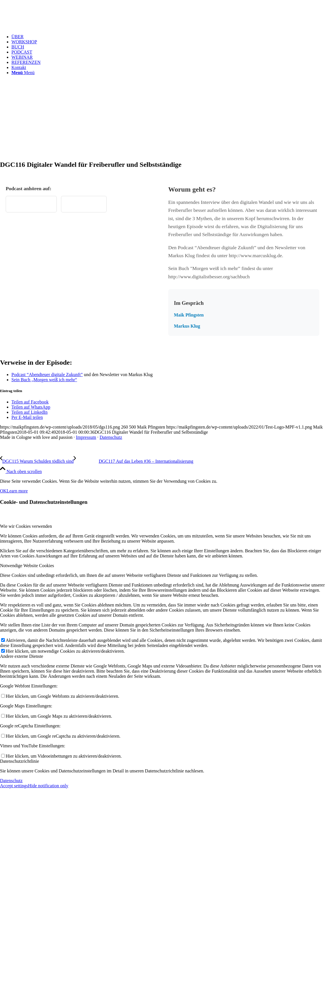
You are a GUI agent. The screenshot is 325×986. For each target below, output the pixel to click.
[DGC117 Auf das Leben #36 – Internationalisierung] (133, 461)
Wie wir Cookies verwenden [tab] (26, 526)
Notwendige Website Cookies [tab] (27, 565)
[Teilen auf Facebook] (29, 401)
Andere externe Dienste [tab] (21, 656)
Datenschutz (110, 437)
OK (3, 490)
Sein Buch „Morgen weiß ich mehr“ (44, 379)
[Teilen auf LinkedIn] (29, 412)
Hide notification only (48, 785)
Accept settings (14, 785)
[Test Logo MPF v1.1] (43, 27)
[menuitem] (168, 36)
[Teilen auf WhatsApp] (30, 407)
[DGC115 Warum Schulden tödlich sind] (37, 461)
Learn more (17, 490)
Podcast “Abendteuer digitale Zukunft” (47, 374)
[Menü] (22, 72)
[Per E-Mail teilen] (27, 417)
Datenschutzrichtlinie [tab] (19, 761)
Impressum (86, 437)
